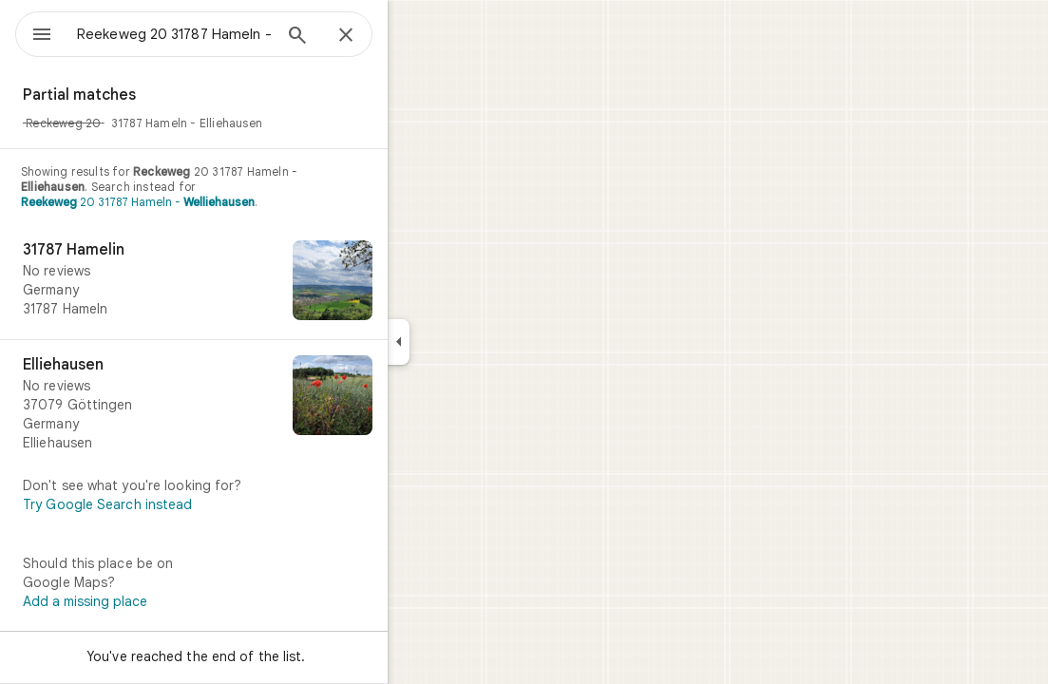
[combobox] (223, 34)
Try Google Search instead (176, 504)
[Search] (366, 37)
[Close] (414, 36)
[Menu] (34, 32)
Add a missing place (153, 601)
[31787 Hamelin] (262, 282)
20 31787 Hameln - (206, 202)
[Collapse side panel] (467, 342)
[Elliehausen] (262, 403)
